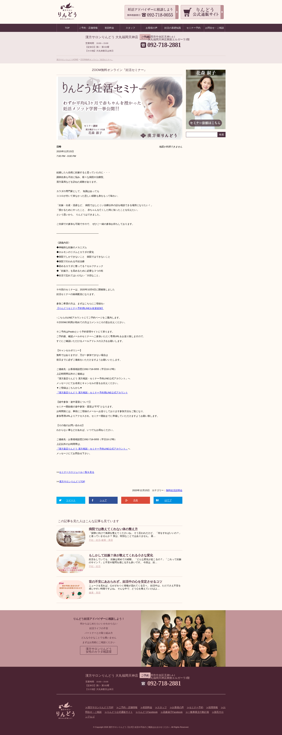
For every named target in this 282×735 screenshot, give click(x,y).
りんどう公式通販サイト (120, 712)
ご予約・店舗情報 (128, 707)
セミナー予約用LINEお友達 (82, 308)
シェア (103, 500)
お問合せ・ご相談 (214, 27)
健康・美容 (107, 540)
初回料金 (147, 707)
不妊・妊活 (95, 540)
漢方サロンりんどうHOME (67, 60)
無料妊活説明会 (174, 490)
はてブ (168, 500)
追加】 (100, 308)
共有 (135, 500)
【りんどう (62, 308)
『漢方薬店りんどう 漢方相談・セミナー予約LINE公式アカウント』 (92, 448)
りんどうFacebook (148, 712)
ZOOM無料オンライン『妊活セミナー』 (96, 60)
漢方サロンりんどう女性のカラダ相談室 (99, 650)
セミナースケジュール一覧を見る (76, 472)
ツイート (71, 500)
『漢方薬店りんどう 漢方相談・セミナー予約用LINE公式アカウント (92, 392)
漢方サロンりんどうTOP (72, 481)
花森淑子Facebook (173, 712)
